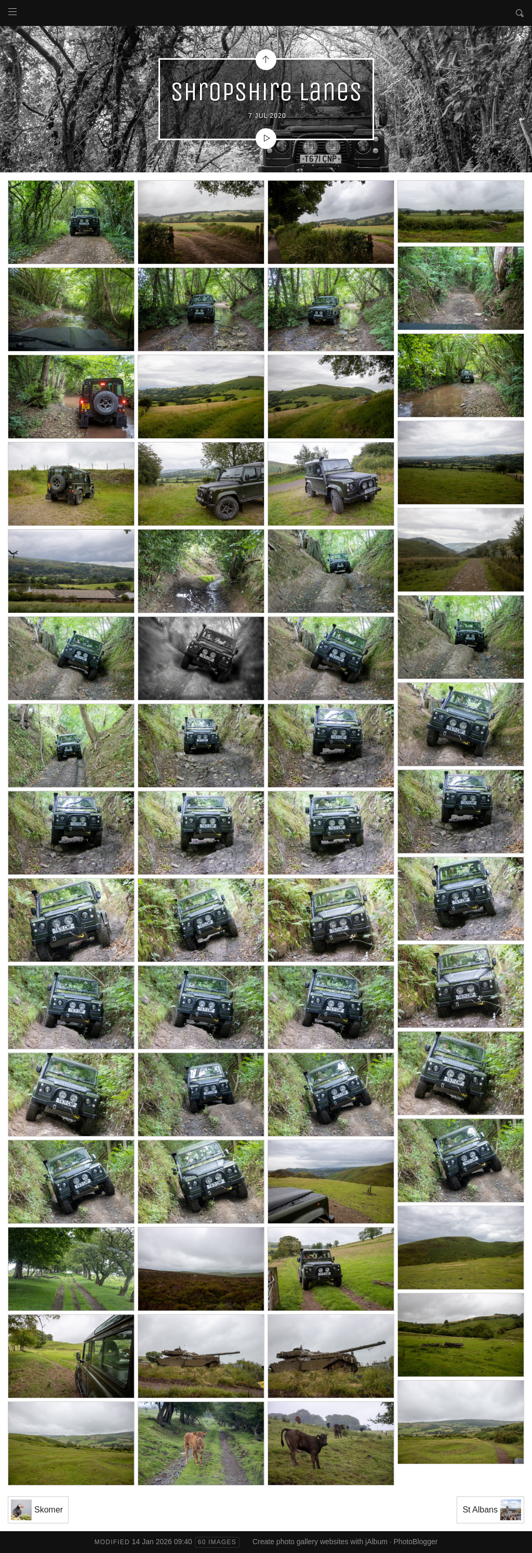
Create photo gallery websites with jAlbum (320, 1541)
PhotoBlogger (416, 1541)
